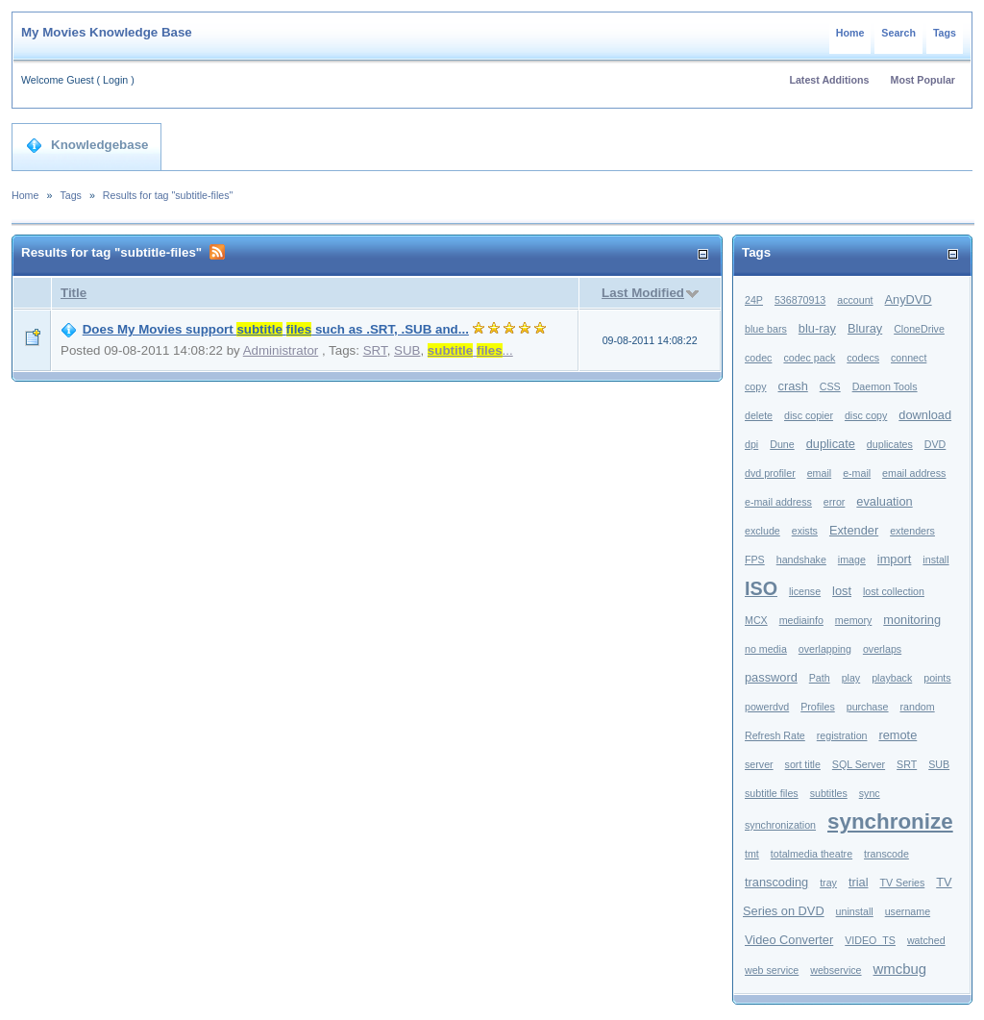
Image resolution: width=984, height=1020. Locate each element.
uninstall (854, 911)
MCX (756, 620)
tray (828, 882)
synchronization (780, 825)
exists (805, 530)
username (907, 911)
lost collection (893, 591)
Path (819, 678)
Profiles (817, 706)
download (924, 415)
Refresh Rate (775, 735)
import (894, 559)
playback (892, 678)
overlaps (882, 649)
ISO (761, 588)
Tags (944, 32)
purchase (868, 706)
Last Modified (643, 293)
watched (926, 940)
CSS (830, 386)
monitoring (912, 619)
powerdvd (767, 706)
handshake (801, 559)
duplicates (890, 444)
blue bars (766, 329)
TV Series (901, 882)
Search (898, 32)
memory (853, 620)
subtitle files (772, 793)
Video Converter (789, 940)
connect (908, 357)
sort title (803, 764)
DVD (935, 444)
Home (850, 32)
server (759, 764)
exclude (762, 530)
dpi (751, 444)
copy (756, 386)
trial (859, 882)
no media (766, 649)
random (917, 706)
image (852, 559)
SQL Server (858, 764)
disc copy (866, 415)
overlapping (825, 649)
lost (841, 591)
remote (897, 735)
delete (759, 415)
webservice (835, 970)
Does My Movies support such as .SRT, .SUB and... (276, 329)
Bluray (865, 328)
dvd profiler (770, 473)
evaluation (884, 501)
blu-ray (817, 328)
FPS (755, 559)
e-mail (857, 473)
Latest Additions (829, 80)
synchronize (890, 821)
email (819, 473)
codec (758, 357)
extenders (912, 530)
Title (73, 293)
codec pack (809, 357)
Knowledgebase (87, 145)
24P (754, 300)
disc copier (808, 415)
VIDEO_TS (870, 940)
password (771, 677)
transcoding (776, 882)
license (805, 591)
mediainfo (801, 620)
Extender (853, 530)
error (835, 502)
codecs (863, 357)
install (935, 559)
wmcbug (900, 968)
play (851, 678)
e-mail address (778, 502)
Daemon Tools (885, 386)
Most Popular (923, 80)
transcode (886, 853)
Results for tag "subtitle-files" (168, 195)
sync (869, 793)
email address (914, 473)
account (855, 300)
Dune (782, 444)
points (936, 678)
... (470, 350)
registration (842, 735)
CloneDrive (919, 329)
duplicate (830, 443)
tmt (752, 853)
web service (772, 970)
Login (115, 80)
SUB (407, 350)
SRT (375, 350)
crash (792, 386)
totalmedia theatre (811, 853)
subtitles (829, 793)
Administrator (281, 350)
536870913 (800, 300)
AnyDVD (908, 299)
